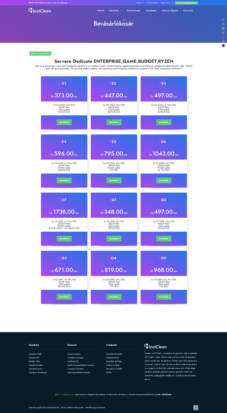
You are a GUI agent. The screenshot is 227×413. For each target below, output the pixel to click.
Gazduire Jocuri (35, 368)
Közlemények (133, 10)
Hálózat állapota (170, 10)
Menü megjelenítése (40, 53)
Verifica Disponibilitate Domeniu (80, 365)
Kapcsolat (188, 10)
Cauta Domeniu (74, 354)
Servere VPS (34, 357)
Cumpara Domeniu (75, 368)
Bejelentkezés (152, 2)
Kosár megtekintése (186, 2)
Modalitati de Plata (113, 361)
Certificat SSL (73, 361)
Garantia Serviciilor (114, 354)
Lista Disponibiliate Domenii (78, 372)
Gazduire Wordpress (38, 372)
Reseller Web (34, 361)
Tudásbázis (150, 10)
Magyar (140, 2)
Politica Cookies (112, 365)
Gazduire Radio (35, 365)
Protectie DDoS (112, 357)
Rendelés (115, 10)
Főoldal (100, 10)
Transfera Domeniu (75, 357)
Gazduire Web (35, 354)
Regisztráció (165, 2)
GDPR (108, 372)
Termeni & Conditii (114, 368)
